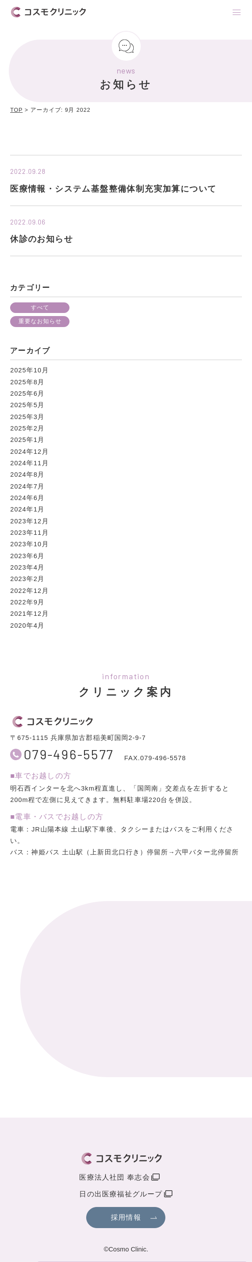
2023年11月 (29, 532)
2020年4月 (27, 625)
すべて (40, 308)
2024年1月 (27, 509)
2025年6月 (27, 393)
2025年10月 (29, 370)
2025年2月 (27, 428)
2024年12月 (29, 451)
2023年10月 (29, 544)
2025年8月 (27, 382)
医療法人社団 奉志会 (114, 1177)
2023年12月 (29, 521)
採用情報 (126, 1217)
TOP (16, 110)
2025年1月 (27, 439)
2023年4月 (27, 567)
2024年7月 (27, 486)
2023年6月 (27, 555)
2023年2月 (27, 578)
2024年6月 (27, 497)
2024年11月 (29, 463)
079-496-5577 (68, 754)
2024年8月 (27, 474)
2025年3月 (27, 416)
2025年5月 (27, 404)
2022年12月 (29, 590)
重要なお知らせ (40, 321)
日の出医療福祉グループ (120, 1194)
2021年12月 (29, 613)
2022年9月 (27, 602)
